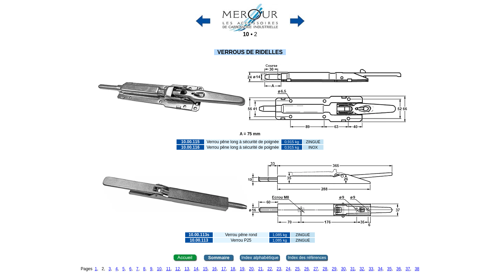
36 (398, 268)
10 (159, 268)
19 (242, 268)
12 (177, 268)
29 (334, 268)
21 (260, 268)
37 (408, 268)
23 (279, 268)
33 (371, 268)
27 (315, 268)
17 (223, 268)
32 (361, 268)
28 (325, 268)
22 (269, 268)
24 (288, 268)
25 (297, 268)
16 (214, 268)
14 (196, 268)
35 (389, 268)
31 (352, 268)
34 (380, 268)
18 (233, 268)
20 (251, 268)
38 (417, 268)
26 (306, 268)
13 (186, 268)
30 (343, 268)
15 (205, 268)
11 (168, 268)
